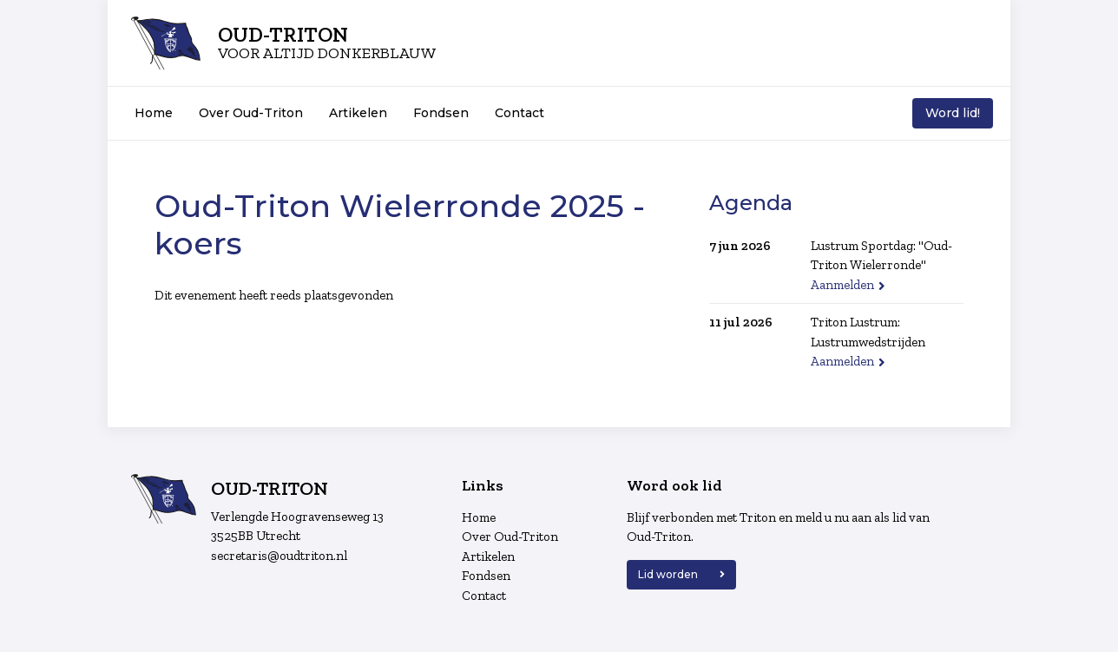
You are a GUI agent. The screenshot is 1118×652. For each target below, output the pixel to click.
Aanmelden (842, 285)
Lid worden (668, 574)
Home (154, 113)
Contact (519, 113)
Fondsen (441, 113)
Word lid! (952, 113)
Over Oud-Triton (251, 113)
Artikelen (358, 113)
